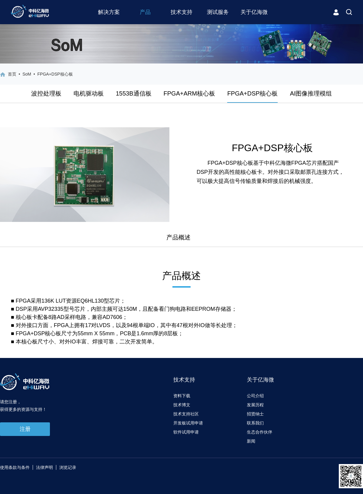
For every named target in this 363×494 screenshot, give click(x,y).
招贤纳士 (255, 413)
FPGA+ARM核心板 (189, 93)
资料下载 (181, 395)
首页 (12, 74)
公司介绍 (255, 395)
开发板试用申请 (188, 423)
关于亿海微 (254, 12)
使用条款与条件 (15, 467)
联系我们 (255, 423)
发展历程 (255, 404)
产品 (145, 12)
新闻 (251, 441)
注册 (25, 429)
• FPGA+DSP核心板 (52, 74)
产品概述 (178, 237)
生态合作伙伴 (259, 432)
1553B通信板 (134, 93)
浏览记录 (67, 467)
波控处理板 (46, 93)
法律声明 (44, 467)
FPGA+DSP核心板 (252, 93)
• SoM (23, 74)
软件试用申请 (186, 432)
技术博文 (181, 404)
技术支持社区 (186, 413)
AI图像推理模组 (311, 93)
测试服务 (218, 12)
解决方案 (109, 12)
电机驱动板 (89, 93)
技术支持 (181, 12)
